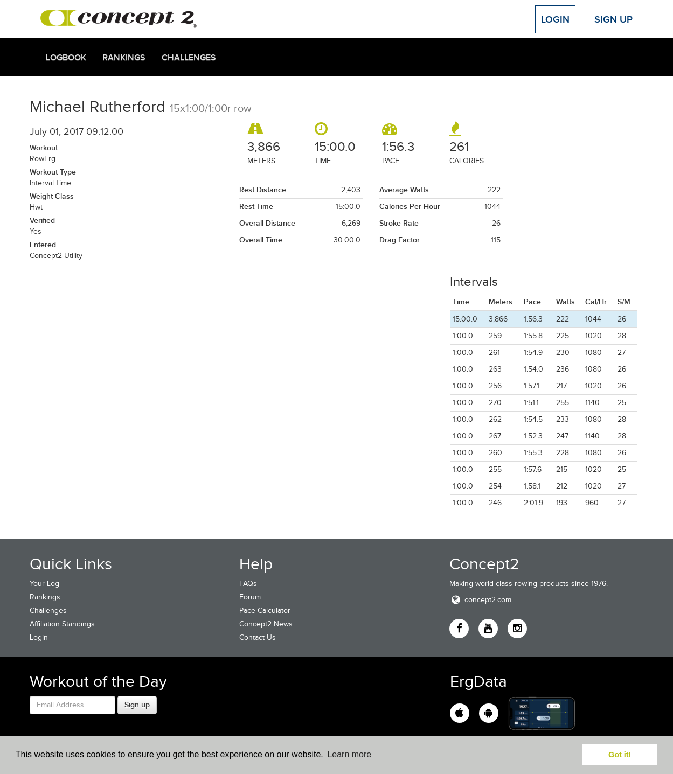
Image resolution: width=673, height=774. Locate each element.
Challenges (189, 57)
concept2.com (480, 600)
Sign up (137, 704)
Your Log (44, 584)
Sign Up (613, 19)
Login (555, 19)
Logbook (66, 57)
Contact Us (257, 637)
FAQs (248, 584)
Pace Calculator (264, 610)
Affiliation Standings (62, 624)
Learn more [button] (349, 754)
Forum (250, 597)
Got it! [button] (619, 754)
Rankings (123, 57)
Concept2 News (266, 624)
